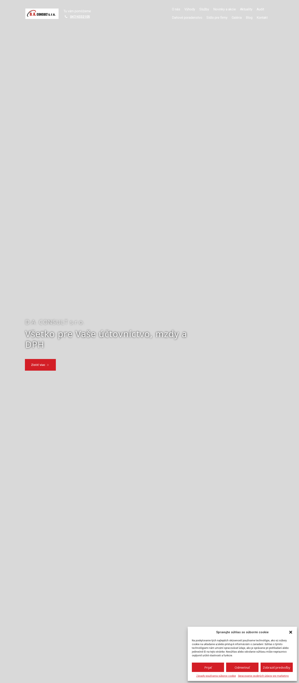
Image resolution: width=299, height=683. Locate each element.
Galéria (237, 18)
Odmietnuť (242, 667)
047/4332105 (80, 17)
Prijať (208, 667)
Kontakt (262, 18)
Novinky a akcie (224, 9)
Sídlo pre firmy (217, 18)
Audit (260, 9)
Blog (249, 18)
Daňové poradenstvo (187, 18)
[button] (291, 632)
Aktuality (246, 9)
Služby (204, 9)
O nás (176, 9)
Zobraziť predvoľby (276, 667)
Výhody (189, 9)
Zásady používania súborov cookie (216, 675)
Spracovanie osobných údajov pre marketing (263, 675)
